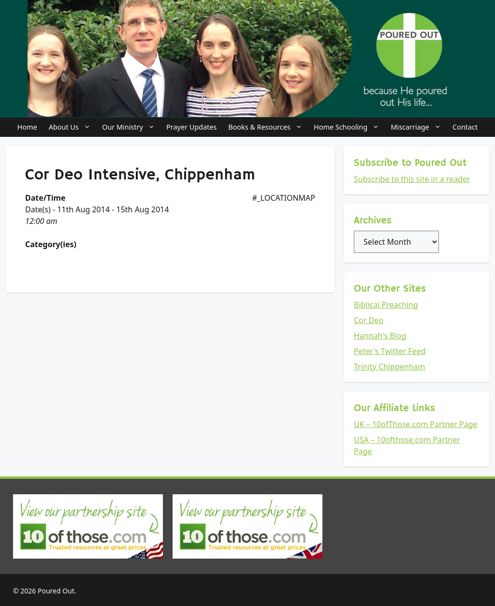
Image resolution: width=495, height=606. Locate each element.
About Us (72, 127)
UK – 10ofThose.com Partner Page (416, 424)
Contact (465, 127)
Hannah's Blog (380, 335)
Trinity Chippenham (389, 366)
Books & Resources (268, 127)
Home (27, 127)
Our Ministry (131, 127)
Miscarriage (419, 127)
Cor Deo (368, 320)
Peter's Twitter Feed (390, 351)
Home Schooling (349, 127)
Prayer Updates (191, 127)
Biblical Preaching (386, 304)
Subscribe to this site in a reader (412, 179)
